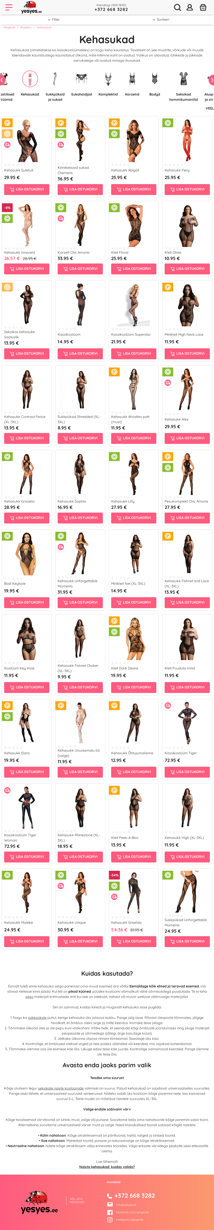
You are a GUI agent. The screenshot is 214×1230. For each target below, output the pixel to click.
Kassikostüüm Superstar (131, 334)
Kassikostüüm (69, 334)
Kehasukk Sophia (72, 501)
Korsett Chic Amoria (74, 252)
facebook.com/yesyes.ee (128, 1212)
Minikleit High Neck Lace (184, 334)
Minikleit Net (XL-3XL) (128, 583)
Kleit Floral (119, 252)
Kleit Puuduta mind (180, 668)
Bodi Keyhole (15, 583)
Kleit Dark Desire (124, 668)
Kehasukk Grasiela (19, 501)
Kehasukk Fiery (177, 170)
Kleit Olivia (173, 252)
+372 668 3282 (111, 9)
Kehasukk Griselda (126, 922)
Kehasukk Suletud (18, 170)
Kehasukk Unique (72, 922)
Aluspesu (26, 27)
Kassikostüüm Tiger (181, 753)
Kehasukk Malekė (18, 922)
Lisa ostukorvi (27, 189)
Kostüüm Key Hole (19, 668)
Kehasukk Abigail (125, 170)
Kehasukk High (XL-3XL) (184, 837)
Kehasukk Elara (17, 753)
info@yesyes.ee (126, 1204)
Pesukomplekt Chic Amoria (186, 501)
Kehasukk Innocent (19, 252)
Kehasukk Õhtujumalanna (132, 753)
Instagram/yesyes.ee (125, 1219)
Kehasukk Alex (176, 419)
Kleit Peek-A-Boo (124, 837)
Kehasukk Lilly (123, 501)
